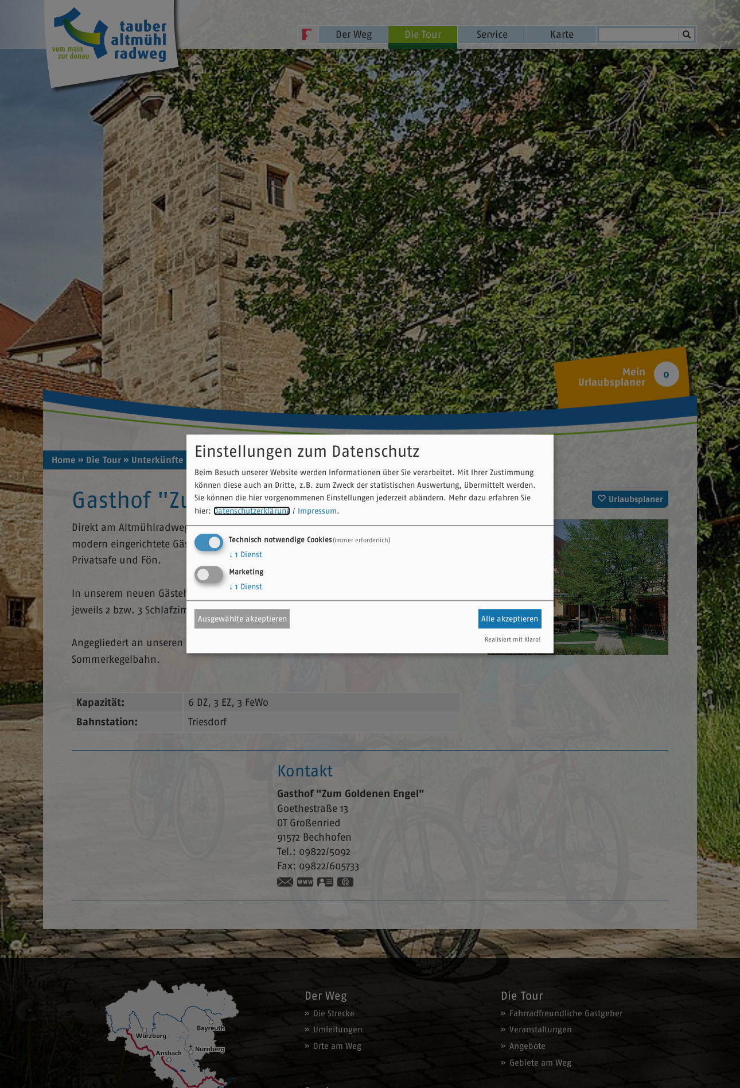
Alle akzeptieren (509, 618)
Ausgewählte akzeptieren (242, 618)
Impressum (317, 510)
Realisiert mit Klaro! (513, 639)
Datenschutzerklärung (251, 510)
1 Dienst (245, 554)
